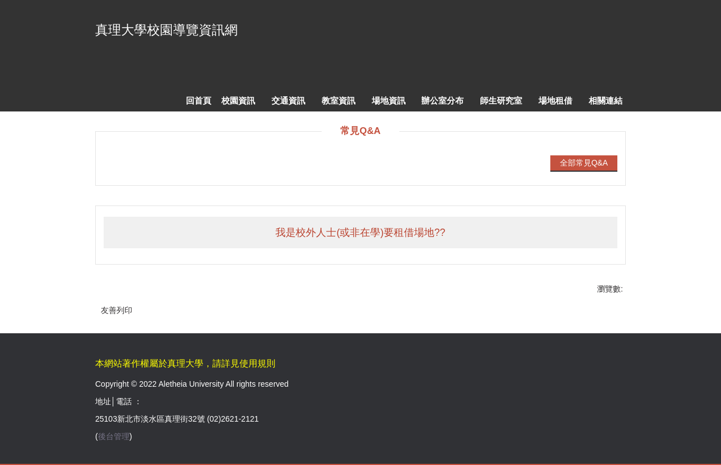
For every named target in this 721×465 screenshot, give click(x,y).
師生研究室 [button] (501, 100)
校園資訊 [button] (238, 100)
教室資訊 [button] (338, 100)
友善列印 (116, 310)
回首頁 (198, 100)
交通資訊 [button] (288, 100)
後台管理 (114, 436)
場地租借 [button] (555, 100)
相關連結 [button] (605, 100)
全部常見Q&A (584, 162)
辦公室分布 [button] (442, 100)
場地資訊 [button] (389, 100)
